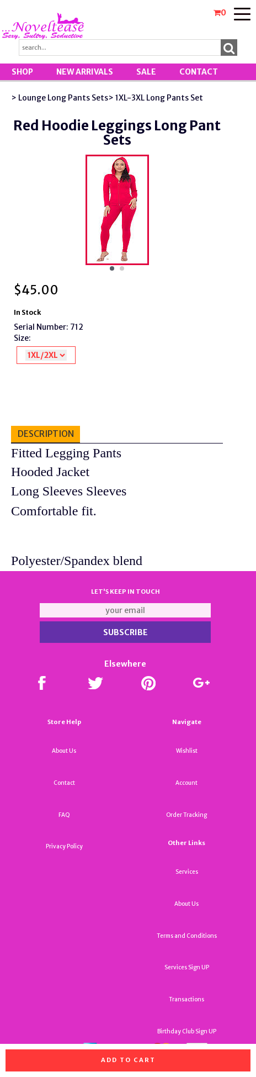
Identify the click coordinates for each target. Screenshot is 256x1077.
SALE (146, 72)
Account (186, 782)
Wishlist (187, 750)
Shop (22, 72)
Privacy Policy (64, 846)
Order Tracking (186, 815)
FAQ (64, 815)
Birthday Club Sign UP (186, 1031)
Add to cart (128, 1060)
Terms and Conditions (187, 935)
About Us (64, 750)
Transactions (186, 999)
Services (186, 871)
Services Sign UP (186, 967)
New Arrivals (84, 72)
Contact (198, 72)
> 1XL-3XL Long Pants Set (155, 98)
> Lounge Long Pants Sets (59, 98)
